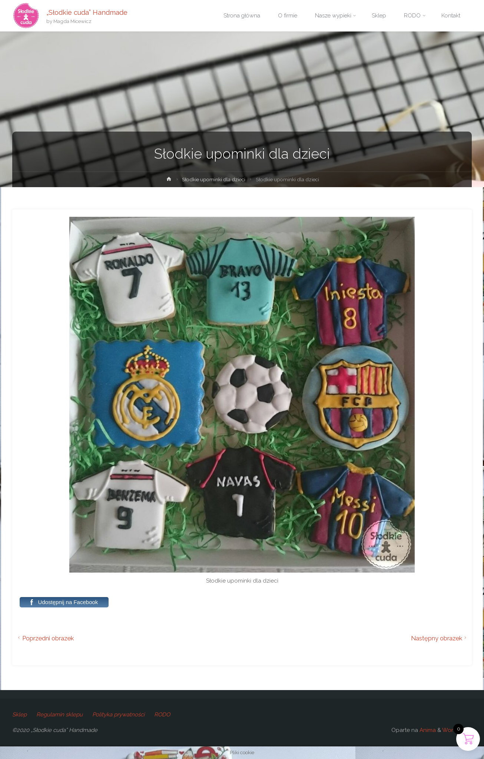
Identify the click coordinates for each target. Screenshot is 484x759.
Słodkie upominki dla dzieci (213, 179)
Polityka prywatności (118, 714)
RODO (162, 714)
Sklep (19, 714)
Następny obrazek (439, 638)
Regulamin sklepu (59, 714)
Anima (427, 730)
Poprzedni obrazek (45, 638)
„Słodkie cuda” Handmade (86, 12)
